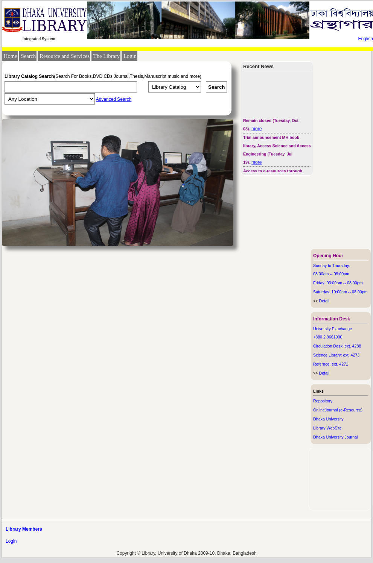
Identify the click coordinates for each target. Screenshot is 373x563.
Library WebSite (327, 428)
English (365, 38)
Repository (322, 401)
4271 (343, 364)
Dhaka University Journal (335, 437)
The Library (106, 56)
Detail (321, 301)
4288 (356, 346)
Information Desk (331, 319)
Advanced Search (114, 99)
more (256, 129)
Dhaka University (328, 419)
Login (130, 56)
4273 (355, 355)
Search (28, 56)
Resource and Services (65, 56)
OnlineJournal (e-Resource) (337, 410)
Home (10, 56)
